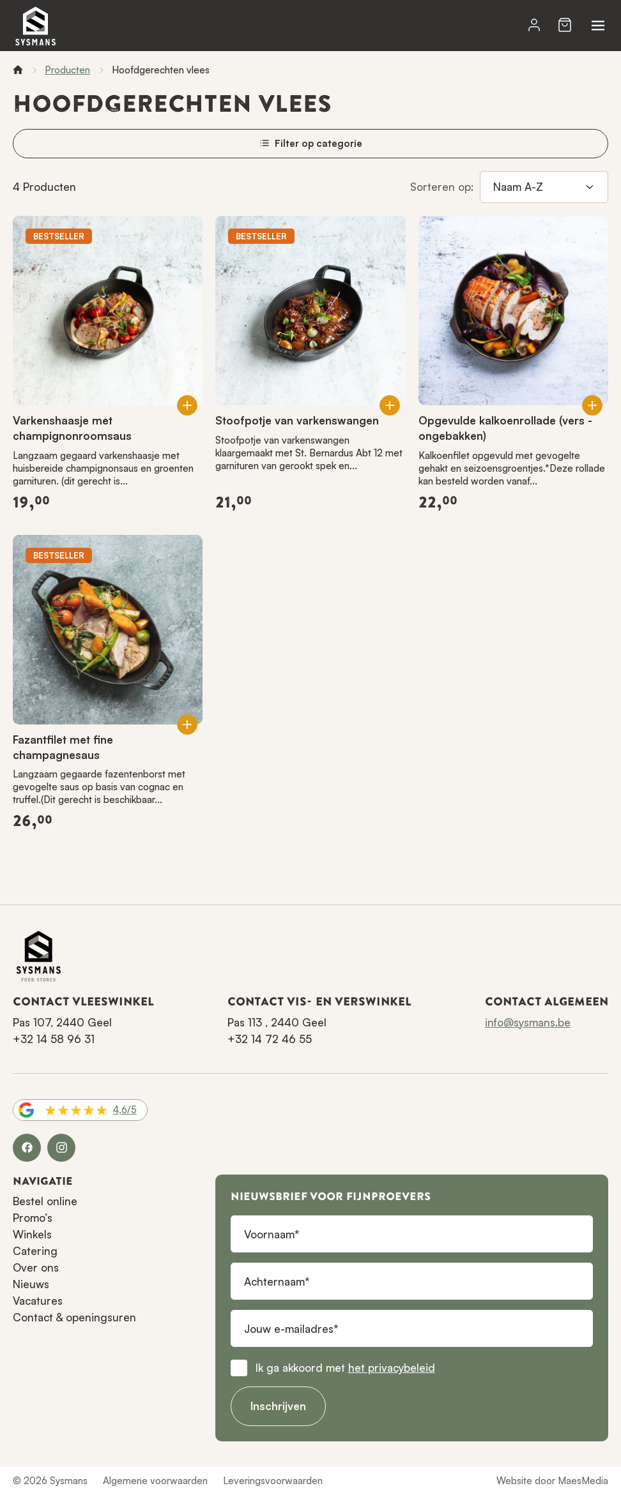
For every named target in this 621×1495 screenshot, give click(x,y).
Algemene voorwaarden (155, 1481)
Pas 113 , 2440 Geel (276, 1022)
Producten (67, 70)
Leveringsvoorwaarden (273, 1481)
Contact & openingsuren (74, 1317)
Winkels (32, 1234)
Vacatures (38, 1300)
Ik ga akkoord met (345, 1367)
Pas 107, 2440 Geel (62, 1022)
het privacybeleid (391, 1367)
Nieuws (31, 1284)
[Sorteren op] (544, 187)
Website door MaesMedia (552, 1481)
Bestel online (45, 1201)
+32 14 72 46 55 (269, 1039)
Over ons (36, 1267)
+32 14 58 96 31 (54, 1039)
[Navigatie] (598, 25)
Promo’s (32, 1217)
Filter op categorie (310, 143)
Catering (35, 1251)
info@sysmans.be (528, 1022)
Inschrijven (278, 1406)
